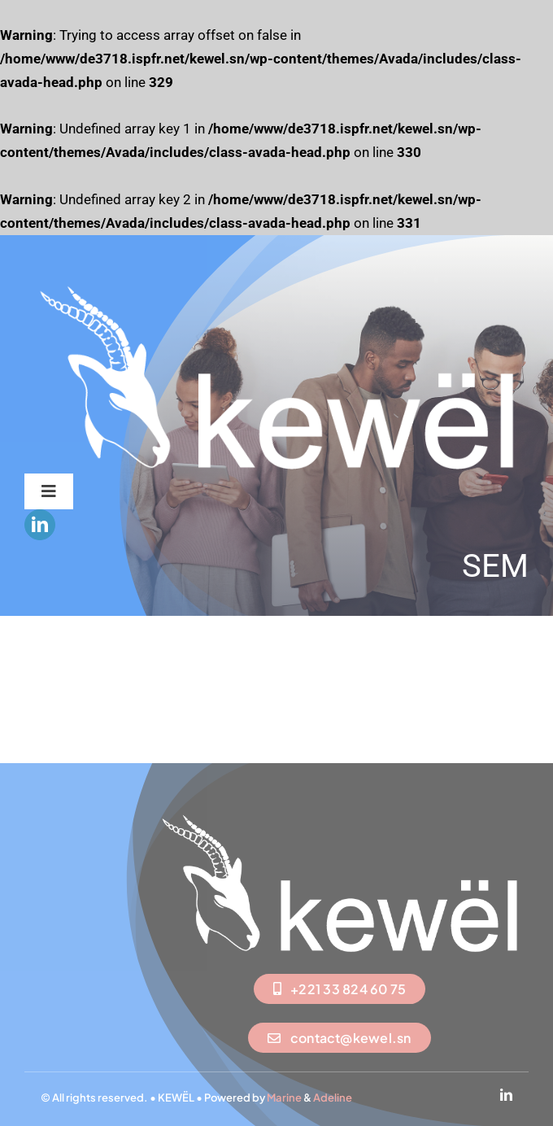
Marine (284, 1097)
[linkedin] (39, 524)
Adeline (332, 1097)
